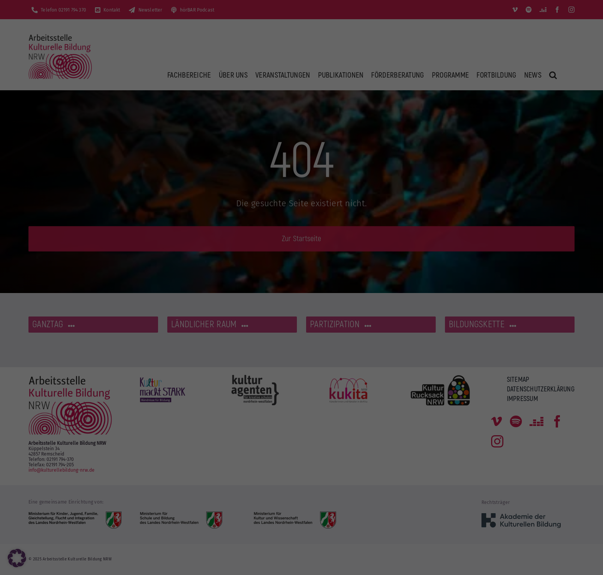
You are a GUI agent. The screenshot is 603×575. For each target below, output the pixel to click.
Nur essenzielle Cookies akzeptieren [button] (301, 174)
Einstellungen (213, 126)
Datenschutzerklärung (186, 118)
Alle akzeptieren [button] (228, 151)
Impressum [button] (338, 214)
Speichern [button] (375, 151)
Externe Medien (335, 62)
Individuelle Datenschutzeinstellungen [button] (301, 197)
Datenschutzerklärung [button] (305, 214)
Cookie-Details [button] (268, 214)
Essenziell (328, 23)
